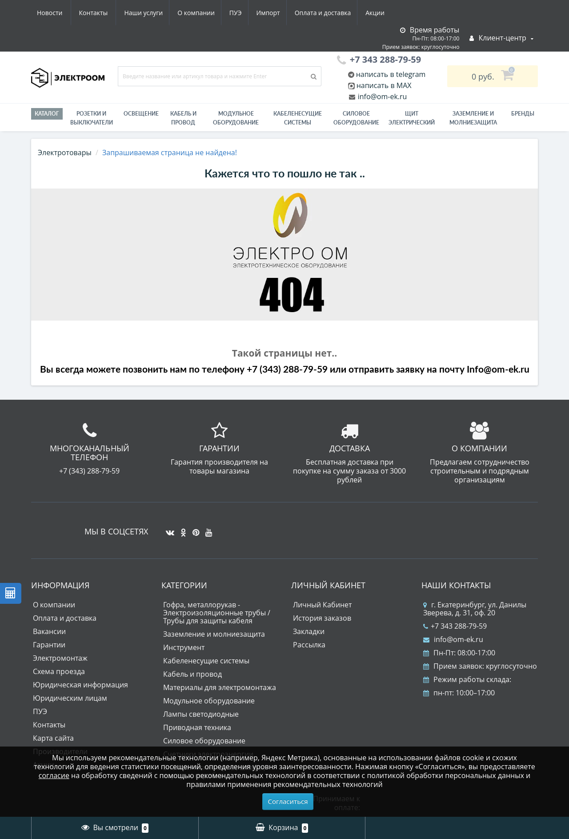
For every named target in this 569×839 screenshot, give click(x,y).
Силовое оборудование (356, 118)
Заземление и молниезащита (214, 634)
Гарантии (49, 645)
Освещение (141, 113)
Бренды (522, 113)
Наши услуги (56, 12)
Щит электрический (412, 118)
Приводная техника (197, 727)
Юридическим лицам (70, 698)
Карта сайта (53, 738)
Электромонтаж (60, 658)
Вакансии (49, 631)
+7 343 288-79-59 (455, 626)
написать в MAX (384, 85)
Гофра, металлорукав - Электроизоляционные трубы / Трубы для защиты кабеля (216, 613)
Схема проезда (59, 671)
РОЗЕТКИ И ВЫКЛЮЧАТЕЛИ (91, 118)
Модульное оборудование (236, 118)
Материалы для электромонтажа (219, 687)
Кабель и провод (183, 118)
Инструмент (183, 647)
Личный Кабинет (322, 605)
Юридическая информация (80, 685)
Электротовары (65, 152)
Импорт (186, 12)
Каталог (47, 113)
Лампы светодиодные (201, 714)
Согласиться (288, 801)
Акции (296, 12)
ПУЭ (152, 12)
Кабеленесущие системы (297, 118)
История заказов (322, 618)
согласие (54, 775)
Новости (335, 12)
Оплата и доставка (243, 12)
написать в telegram (390, 74)
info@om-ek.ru (381, 96)
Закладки (309, 631)
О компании (110, 12)
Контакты (379, 12)
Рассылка (309, 645)
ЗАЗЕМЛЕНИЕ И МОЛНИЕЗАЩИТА (473, 118)
